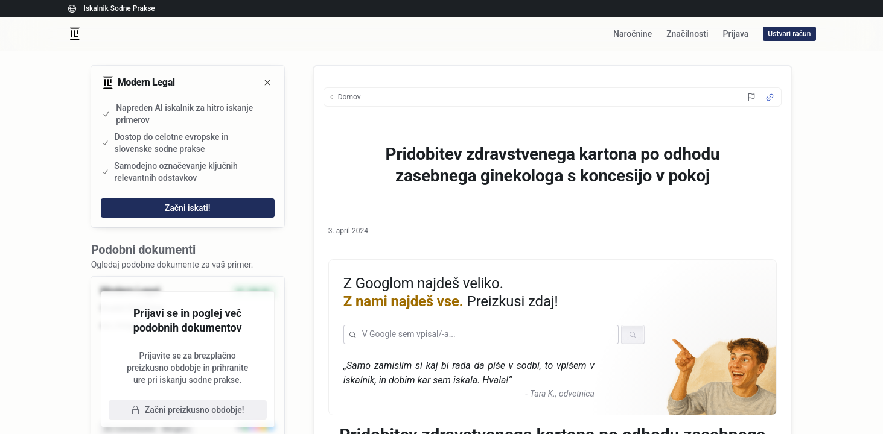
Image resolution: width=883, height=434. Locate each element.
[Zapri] (267, 82)
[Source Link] (770, 97)
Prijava (736, 34)
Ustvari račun (789, 34)
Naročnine (632, 34)
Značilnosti (687, 34)
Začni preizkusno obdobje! (187, 410)
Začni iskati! (188, 208)
